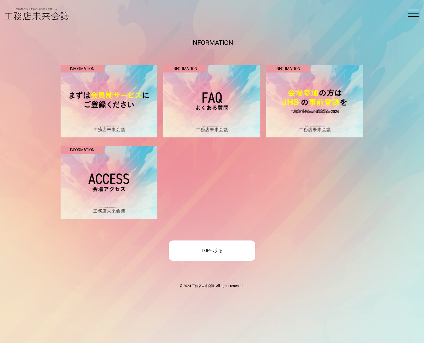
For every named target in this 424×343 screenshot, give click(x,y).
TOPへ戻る (212, 250)
